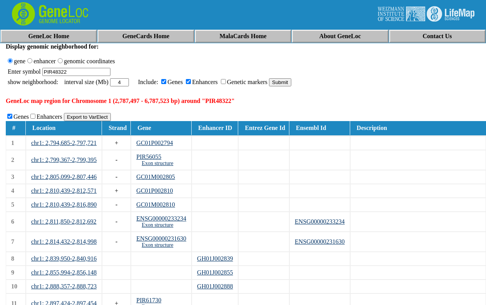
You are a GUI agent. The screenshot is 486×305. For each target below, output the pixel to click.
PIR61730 (148, 300)
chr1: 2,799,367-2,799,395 (64, 160)
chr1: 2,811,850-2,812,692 (64, 221)
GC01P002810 (154, 190)
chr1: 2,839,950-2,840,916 (64, 258)
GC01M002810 (155, 204)
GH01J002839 (215, 258)
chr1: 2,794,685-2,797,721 (64, 143)
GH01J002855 (215, 272)
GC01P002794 (154, 143)
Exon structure (157, 163)
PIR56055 (148, 156)
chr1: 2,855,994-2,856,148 (64, 272)
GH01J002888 (215, 286)
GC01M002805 (155, 177)
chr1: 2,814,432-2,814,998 (64, 241)
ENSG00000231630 (161, 238)
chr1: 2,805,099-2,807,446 (64, 177)
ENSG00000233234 (161, 218)
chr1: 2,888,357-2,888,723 (64, 286)
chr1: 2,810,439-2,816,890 (64, 204)
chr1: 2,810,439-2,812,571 (64, 190)
